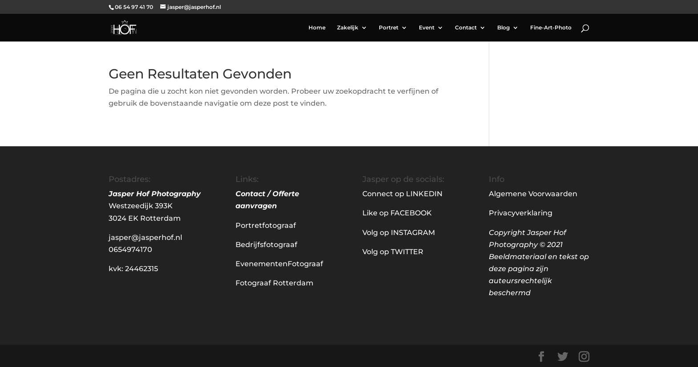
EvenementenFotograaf (279, 264)
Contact (466, 28)
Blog (503, 28)
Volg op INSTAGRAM (398, 232)
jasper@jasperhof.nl (145, 237)
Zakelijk (347, 28)
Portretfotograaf (265, 225)
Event (426, 28)
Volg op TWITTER (392, 251)
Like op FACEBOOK (397, 213)
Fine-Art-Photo (551, 28)
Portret (388, 28)
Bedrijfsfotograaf (266, 244)
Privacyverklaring (520, 213)
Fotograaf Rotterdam (274, 283)
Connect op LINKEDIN (402, 194)
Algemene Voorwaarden (533, 194)
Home (316, 28)
